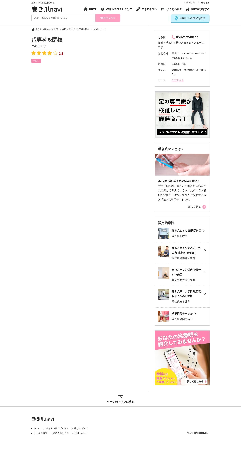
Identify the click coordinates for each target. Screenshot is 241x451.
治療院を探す (108, 18)
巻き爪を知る (149, 9)
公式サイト (178, 80)
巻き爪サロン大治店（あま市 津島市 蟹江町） (187, 255)
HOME (93, 9)
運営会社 (190, 3)
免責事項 (205, 3)
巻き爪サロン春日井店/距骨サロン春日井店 (186, 299)
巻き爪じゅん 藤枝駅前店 (186, 233)
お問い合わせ (81, 438)
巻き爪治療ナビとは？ (119, 9)
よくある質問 (174, 9)
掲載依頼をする (200, 9)
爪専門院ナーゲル (183, 318)
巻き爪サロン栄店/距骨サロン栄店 (186, 277)
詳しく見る (194, 206)
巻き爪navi (47, 8)
